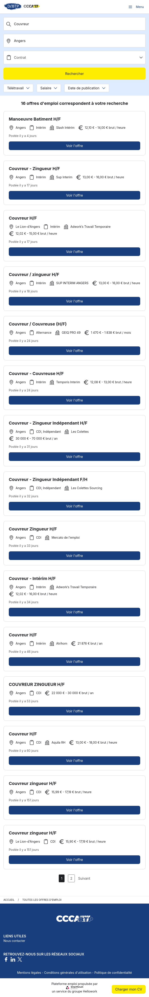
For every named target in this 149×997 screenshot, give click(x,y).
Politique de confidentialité (113, 972)
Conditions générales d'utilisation (67, 972)
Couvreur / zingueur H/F (34, 276)
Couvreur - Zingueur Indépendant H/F (48, 425)
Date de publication (86, 88)
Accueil (9, 899)
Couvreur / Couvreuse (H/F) (38, 326)
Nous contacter (14, 941)
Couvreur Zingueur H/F (33, 530)
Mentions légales (29, 972)
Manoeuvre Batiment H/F (35, 119)
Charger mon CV (128, 989)
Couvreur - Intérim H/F (32, 580)
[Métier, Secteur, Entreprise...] (74, 24)
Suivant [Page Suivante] (84, 878)
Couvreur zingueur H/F (33, 785)
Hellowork (90, 991)
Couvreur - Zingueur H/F (34, 170)
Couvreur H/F (23, 220)
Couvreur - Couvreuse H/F (36, 375)
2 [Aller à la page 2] (71, 878)
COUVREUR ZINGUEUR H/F (37, 686)
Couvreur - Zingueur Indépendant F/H (48, 481)
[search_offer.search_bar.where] (74, 40)
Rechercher (74, 73)
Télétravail (18, 88)
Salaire (48, 88)
